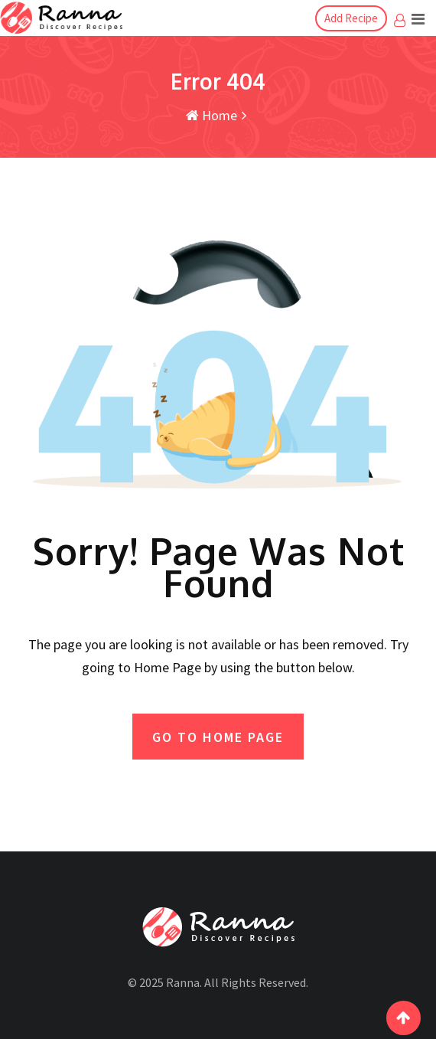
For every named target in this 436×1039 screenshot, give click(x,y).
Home (211, 115)
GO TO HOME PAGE (218, 737)
